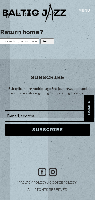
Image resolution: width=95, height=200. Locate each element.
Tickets (89, 108)
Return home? (21, 32)
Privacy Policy (32, 183)
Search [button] (47, 41)
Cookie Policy (63, 183)
